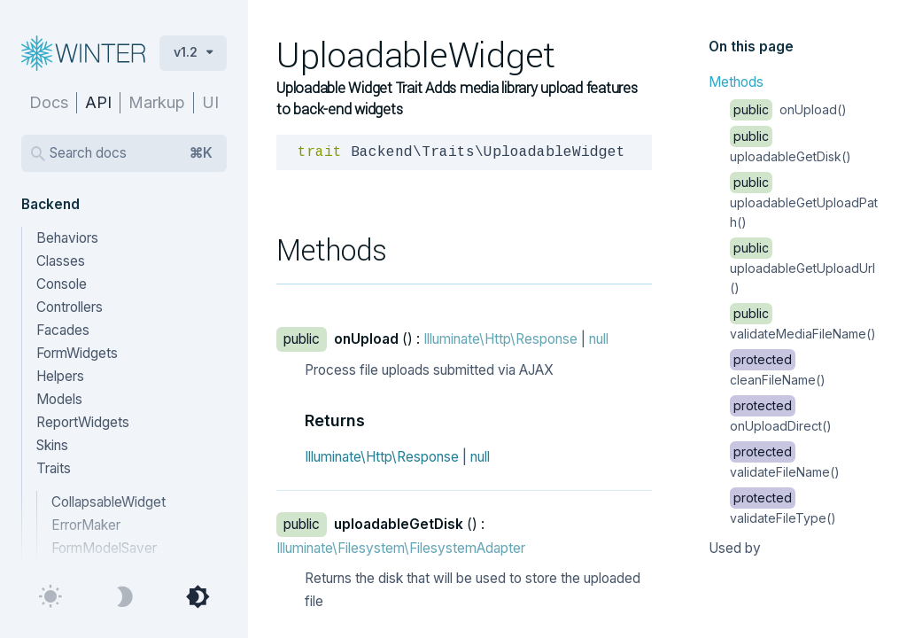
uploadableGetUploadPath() (804, 202)
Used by (735, 548)
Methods (736, 82)
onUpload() (788, 109)
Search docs (131, 153)
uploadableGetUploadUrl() (802, 267)
